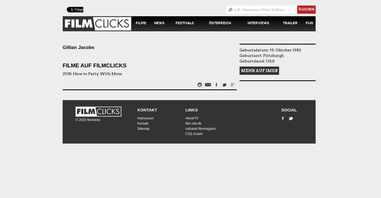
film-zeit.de (193, 123)
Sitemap (143, 129)
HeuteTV (191, 118)
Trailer (290, 23)
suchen (306, 10)
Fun (309, 23)
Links (191, 110)
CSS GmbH (194, 134)
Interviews (258, 23)
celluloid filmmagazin (200, 129)
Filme (141, 23)
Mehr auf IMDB (259, 70)
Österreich (220, 23)
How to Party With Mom (97, 74)
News (159, 23)
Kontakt (147, 110)
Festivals (185, 23)
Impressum (145, 118)
